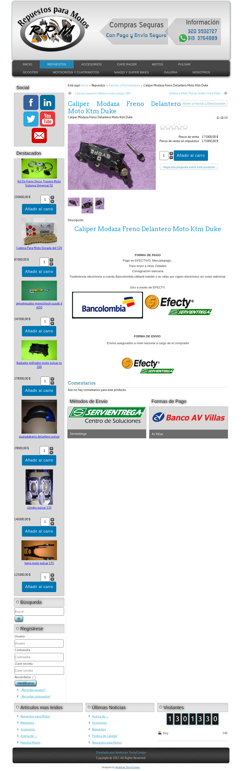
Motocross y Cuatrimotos (76, 72)
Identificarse (25, 683)
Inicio (27, 64)
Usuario (20, 636)
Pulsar (184, 64)
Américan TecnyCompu (127, 767)
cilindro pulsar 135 (39, 508)
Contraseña (22, 650)
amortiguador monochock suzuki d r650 (39, 305)
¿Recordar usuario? (33, 690)
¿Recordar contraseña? (35, 697)
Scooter (30, 72)
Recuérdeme (23, 677)
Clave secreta (24, 664)
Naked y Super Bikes (131, 72)
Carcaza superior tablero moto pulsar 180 (102, 93)
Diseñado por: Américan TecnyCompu (121, 752)
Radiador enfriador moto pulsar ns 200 (39, 365)
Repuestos (56, 64)
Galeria (170, 72)
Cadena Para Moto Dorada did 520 (39, 248)
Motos (157, 64)
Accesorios (91, 64)
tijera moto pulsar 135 (39, 563)
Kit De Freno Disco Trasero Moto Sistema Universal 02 (39, 183)
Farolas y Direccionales (124, 85)
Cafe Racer (127, 64)
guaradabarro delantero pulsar (39, 437)
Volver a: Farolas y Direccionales (204, 104)
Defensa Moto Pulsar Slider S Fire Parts (194, 93)
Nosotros (201, 72)
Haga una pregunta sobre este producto (189, 167)
